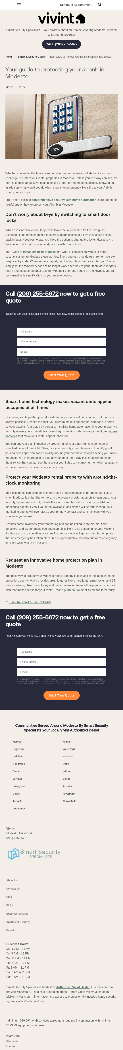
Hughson (18, 749)
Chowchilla (69, 801)
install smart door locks (39, 251)
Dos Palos (19, 763)
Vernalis (17, 778)
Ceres (16, 793)
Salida (66, 778)
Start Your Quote (61, 375)
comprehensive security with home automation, (64, 199)
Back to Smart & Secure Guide (28, 602)
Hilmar (67, 741)
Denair (17, 771)
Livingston (19, 786)
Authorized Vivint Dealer (73, 987)
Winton (67, 771)
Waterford (69, 749)
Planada (68, 756)
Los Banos (19, 808)
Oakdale (17, 756)
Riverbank (69, 793)
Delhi (66, 763)
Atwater (67, 786)
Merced (17, 741)
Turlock (17, 801)
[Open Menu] (19, 5)
